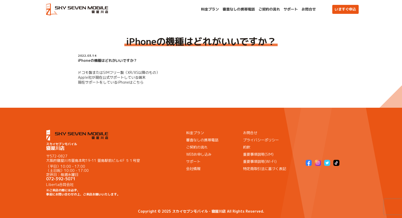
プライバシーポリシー (261, 139)
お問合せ (309, 9)
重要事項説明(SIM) (258, 154)
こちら (138, 82)
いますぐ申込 (345, 9)
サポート (291, 9)
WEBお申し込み (199, 154)
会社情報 (193, 168)
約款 (246, 147)
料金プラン (210, 9)
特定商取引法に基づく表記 (264, 168)
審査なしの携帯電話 (239, 9)
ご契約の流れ (269, 9)
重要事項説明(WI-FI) (260, 161)
